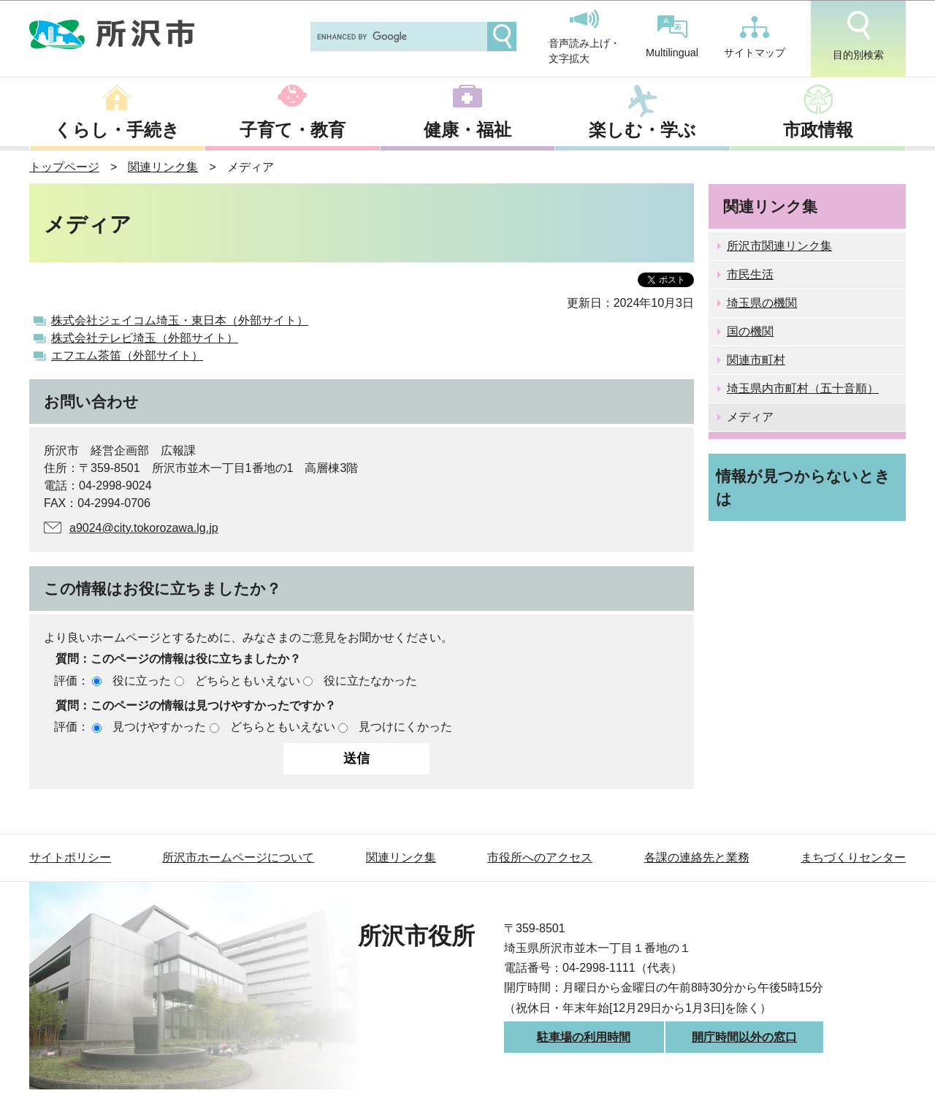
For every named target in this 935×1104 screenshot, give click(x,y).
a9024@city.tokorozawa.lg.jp (143, 528)
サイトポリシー (70, 857)
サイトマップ (754, 37)
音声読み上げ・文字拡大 (584, 37)
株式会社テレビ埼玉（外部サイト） (144, 338)
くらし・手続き (117, 130)
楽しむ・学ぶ (642, 130)
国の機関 (750, 331)
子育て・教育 (293, 130)
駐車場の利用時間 (583, 1037)
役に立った (141, 680)
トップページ (64, 167)
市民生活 (750, 274)
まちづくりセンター (853, 857)
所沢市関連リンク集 (779, 246)
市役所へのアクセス (539, 857)
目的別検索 (858, 36)
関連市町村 (756, 360)
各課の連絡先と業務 (696, 857)
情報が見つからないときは (803, 487)
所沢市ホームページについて (238, 857)
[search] (397, 36)
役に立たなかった (370, 680)
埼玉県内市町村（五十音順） (803, 388)
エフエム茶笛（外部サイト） (127, 355)
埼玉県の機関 (762, 303)
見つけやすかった (159, 726)
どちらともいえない (247, 680)
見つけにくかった (405, 726)
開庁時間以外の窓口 (744, 1037)
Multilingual (672, 36)
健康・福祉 (467, 130)
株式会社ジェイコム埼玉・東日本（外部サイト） (179, 320)
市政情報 (818, 130)
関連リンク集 (163, 167)
